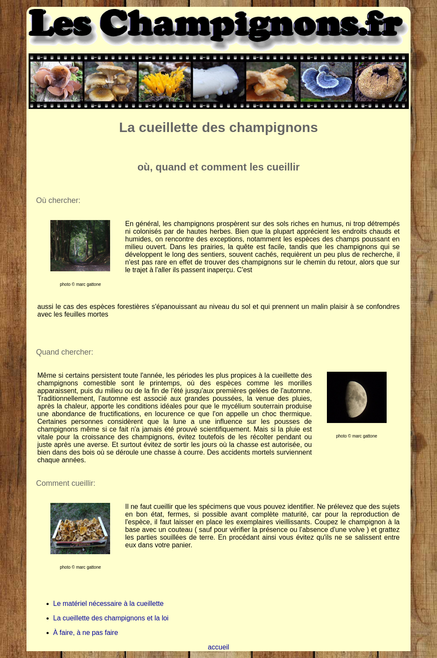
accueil (218, 647)
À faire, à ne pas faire (85, 632)
